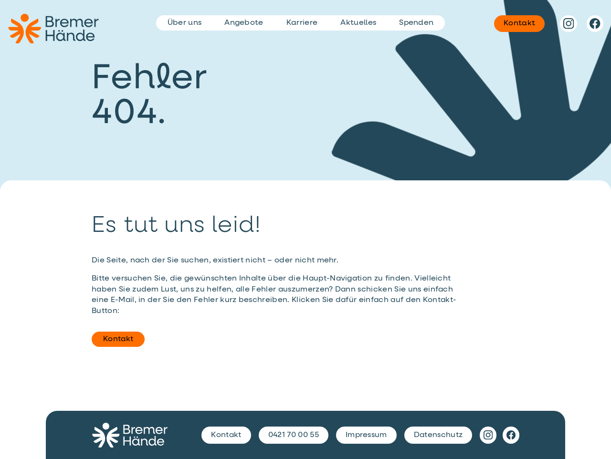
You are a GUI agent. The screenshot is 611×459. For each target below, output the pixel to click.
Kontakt (118, 339)
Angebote (243, 23)
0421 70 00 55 (293, 435)
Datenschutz (438, 435)
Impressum (366, 435)
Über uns (185, 23)
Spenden (416, 23)
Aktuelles (358, 23)
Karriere (302, 23)
